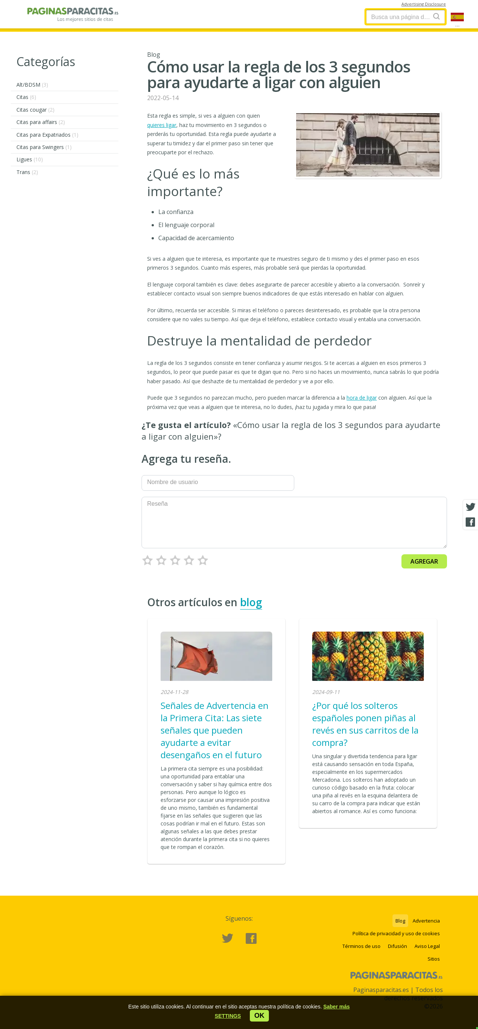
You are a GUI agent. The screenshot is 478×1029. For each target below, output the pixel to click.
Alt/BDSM (32, 84)
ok (259, 1015)
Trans (27, 172)
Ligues (29, 159)
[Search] (436, 16)
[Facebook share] (470, 522)
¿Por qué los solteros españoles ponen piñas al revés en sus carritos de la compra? (365, 723)
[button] (227, 1016)
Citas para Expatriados (47, 134)
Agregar (424, 561)
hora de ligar (362, 397)
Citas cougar (35, 109)
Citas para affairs (40, 121)
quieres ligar (161, 124)
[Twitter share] (470, 507)
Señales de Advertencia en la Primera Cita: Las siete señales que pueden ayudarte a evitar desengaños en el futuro (215, 730)
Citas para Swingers (44, 147)
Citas (26, 96)
